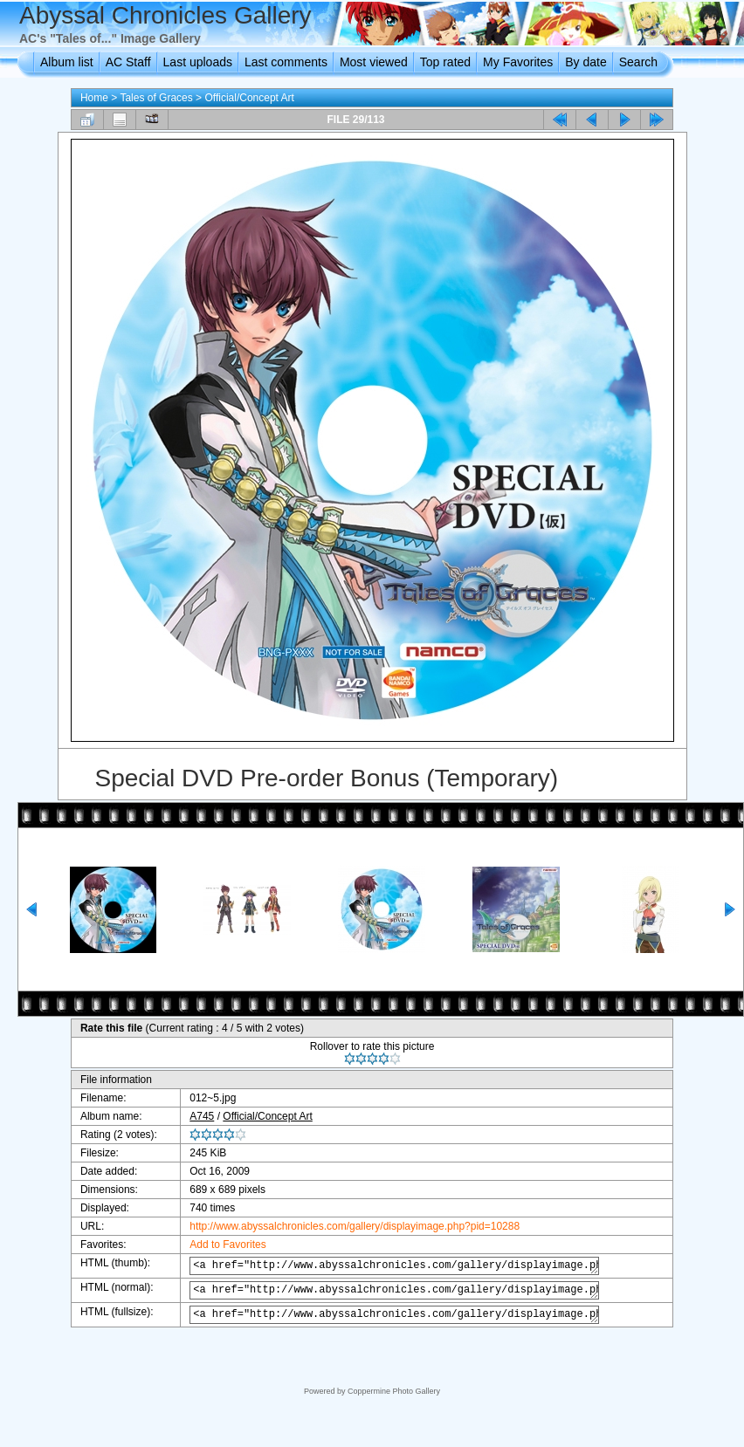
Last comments (286, 62)
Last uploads (197, 62)
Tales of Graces (156, 98)
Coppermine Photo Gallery (394, 1391)
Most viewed (374, 62)
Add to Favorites (219, 1244)
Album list (66, 62)
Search (638, 62)
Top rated (445, 62)
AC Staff (128, 62)
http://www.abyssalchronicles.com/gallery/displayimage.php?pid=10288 (346, 1226)
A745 (193, 1116)
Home (94, 98)
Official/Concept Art (249, 98)
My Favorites (518, 62)
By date (585, 62)
